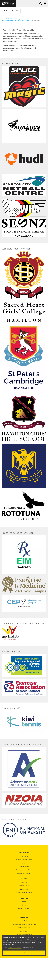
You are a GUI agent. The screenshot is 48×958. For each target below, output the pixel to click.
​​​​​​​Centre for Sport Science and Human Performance (15, 20)
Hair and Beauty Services (24, 935)
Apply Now (24, 882)
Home (3, 19)
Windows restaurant (24, 928)
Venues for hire (24, 921)
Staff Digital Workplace (24, 873)
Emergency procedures (24, 870)
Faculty (18, 19)
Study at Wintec (10, 19)
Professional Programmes (24, 892)
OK (24, 953)
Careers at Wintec (24, 908)
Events (24, 905)
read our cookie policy (15, 948)
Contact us (24, 912)
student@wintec (24, 866)
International (24, 889)
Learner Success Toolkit (24, 859)
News (24, 902)
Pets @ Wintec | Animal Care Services (24, 924)
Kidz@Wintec (24, 931)
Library (24, 863)
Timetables (24, 856)
